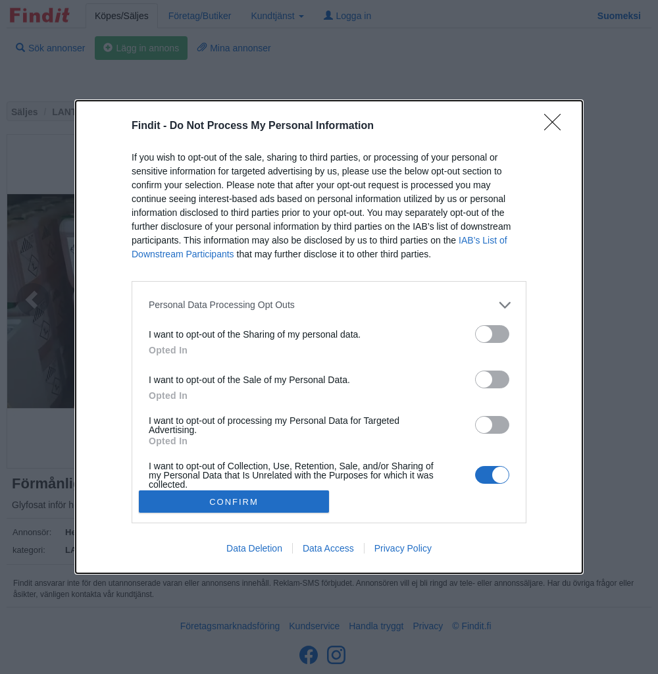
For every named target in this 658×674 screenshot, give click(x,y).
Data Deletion (254, 548)
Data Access (328, 548)
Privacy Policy (403, 548)
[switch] (492, 334)
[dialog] (329, 337)
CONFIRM (234, 502)
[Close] (556, 126)
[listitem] (329, 305)
